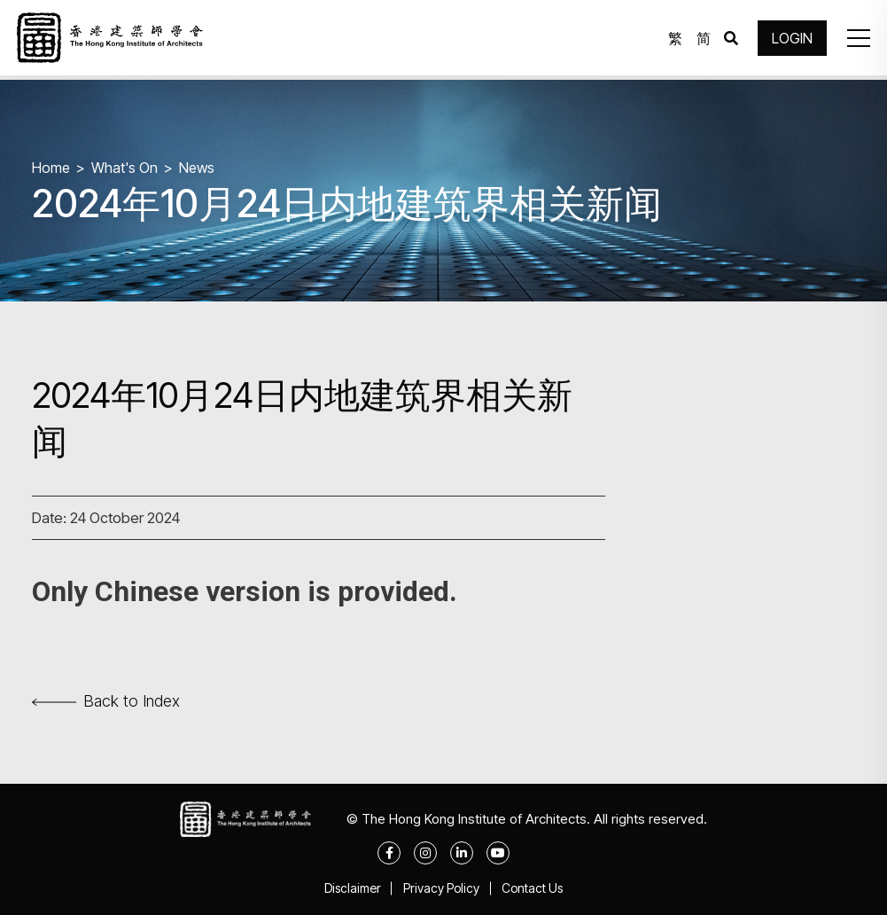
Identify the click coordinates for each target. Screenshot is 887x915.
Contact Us (536, 887)
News (199, 167)
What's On (126, 167)
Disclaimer (348, 887)
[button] (855, 40)
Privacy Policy (441, 887)
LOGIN (789, 40)
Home (51, 167)
